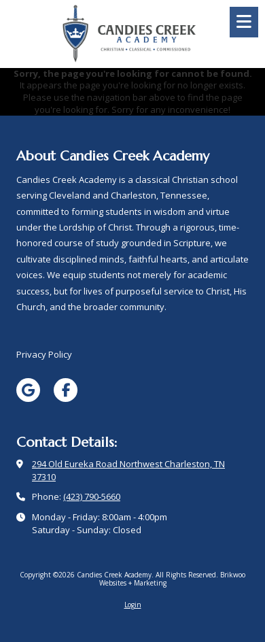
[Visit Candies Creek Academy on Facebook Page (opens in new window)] (65, 390)
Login (132, 604)
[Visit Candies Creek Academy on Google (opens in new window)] (28, 390)
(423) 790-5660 (91, 496)
